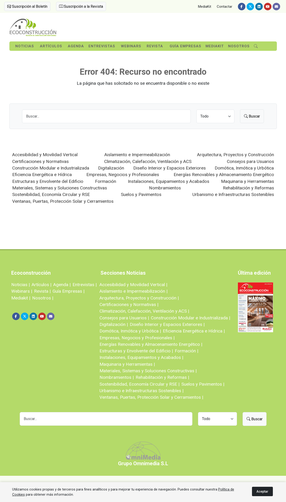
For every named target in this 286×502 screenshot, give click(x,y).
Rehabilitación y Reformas (248, 188)
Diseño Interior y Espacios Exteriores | (167, 324)
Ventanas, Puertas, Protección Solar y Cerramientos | (151, 397)
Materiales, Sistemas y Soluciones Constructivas (59, 188)
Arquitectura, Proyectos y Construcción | (139, 298)
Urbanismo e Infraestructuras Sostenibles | (141, 390)
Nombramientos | (116, 377)
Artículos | (41, 284)
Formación (105, 181)
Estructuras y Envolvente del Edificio (47, 181)
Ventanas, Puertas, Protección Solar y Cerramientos (63, 201)
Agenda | (62, 284)
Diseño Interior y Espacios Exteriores (169, 168)
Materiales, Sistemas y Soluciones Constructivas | (148, 370)
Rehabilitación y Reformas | (162, 377)
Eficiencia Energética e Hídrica (42, 174)
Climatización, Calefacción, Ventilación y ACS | (144, 311)
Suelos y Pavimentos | (202, 384)
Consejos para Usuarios (250, 161)
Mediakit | (20, 298)
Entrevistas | (84, 284)
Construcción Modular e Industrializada (50, 168)
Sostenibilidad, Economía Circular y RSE (51, 194)
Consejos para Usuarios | (124, 318)
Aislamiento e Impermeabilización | (133, 291)
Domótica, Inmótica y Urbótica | (130, 331)
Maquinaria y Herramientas (247, 181)
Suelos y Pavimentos (141, 194)
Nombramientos (165, 188)
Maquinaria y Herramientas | (127, 364)
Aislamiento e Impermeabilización (137, 154)
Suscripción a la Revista (81, 6)
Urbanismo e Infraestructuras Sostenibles (233, 194)
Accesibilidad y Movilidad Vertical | (133, 284)
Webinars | (21, 291)
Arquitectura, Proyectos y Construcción (235, 154)
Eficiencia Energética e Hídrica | (194, 331)
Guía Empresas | (68, 291)
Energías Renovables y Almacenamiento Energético (224, 174)
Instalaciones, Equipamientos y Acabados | (141, 357)
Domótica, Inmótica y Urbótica (244, 168)
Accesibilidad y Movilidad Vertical (45, 154)
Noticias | (20, 284)
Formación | (186, 351)
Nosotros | (42, 298)
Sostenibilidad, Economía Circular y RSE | (139, 384)
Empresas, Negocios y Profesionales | (137, 337)
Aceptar (262, 491)
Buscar (252, 116)
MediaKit (204, 6)
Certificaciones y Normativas (40, 161)
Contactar (224, 6)
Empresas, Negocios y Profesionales (122, 174)
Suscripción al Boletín (27, 6)
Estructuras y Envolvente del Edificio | (136, 351)
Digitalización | (113, 324)
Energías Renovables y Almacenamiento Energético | (150, 344)
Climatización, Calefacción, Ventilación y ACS (147, 161)
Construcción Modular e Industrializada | (190, 318)
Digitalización (111, 168)
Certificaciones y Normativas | (128, 304)
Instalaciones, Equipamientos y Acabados (168, 181)
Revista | (42, 291)
